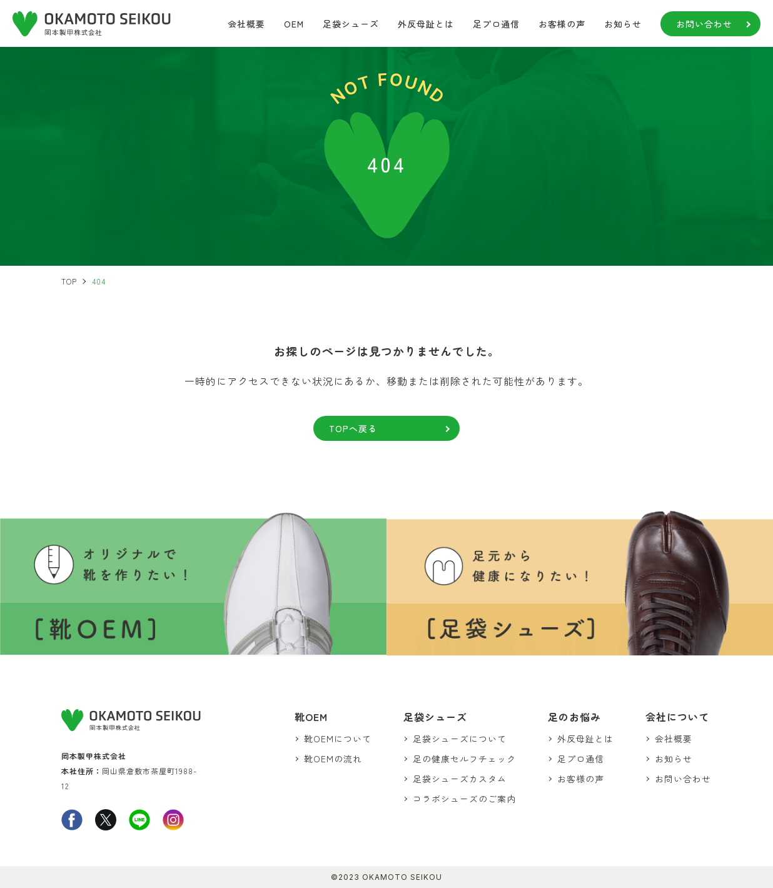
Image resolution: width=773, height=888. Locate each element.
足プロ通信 (496, 24)
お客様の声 (561, 24)
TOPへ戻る (376, 428)
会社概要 (246, 24)
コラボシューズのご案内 (466, 798)
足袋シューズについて (461, 738)
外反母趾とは (426, 24)
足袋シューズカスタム (461, 778)
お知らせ (623, 24)
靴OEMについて (340, 738)
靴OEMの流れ (335, 758)
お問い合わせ (704, 24)
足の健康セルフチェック (466, 758)
